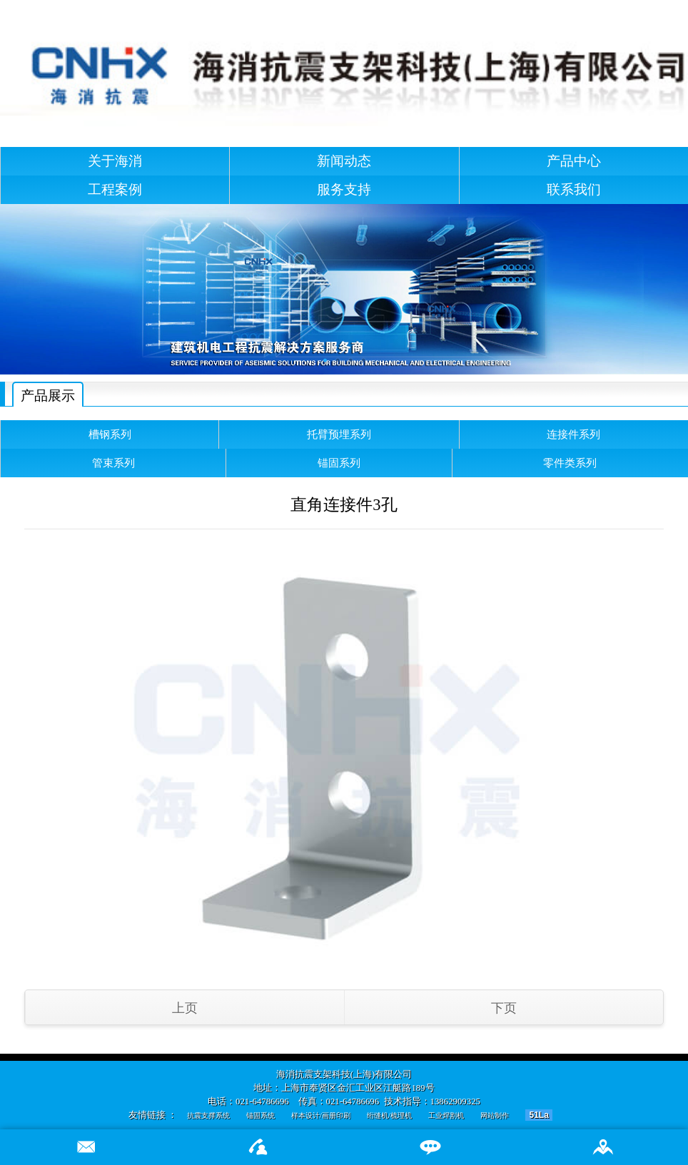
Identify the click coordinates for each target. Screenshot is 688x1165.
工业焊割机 (446, 1115)
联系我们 (574, 189)
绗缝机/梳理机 (389, 1115)
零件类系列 (570, 463)
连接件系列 (573, 434)
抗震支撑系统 (208, 1115)
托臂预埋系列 (339, 434)
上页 (185, 1008)
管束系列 (113, 463)
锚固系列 (339, 463)
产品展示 (48, 395)
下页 (504, 1008)
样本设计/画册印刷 (320, 1115)
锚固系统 (260, 1115)
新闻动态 (344, 160)
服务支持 (344, 189)
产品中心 (574, 160)
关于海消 (115, 160)
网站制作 (494, 1115)
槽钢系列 (109, 434)
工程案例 (115, 189)
